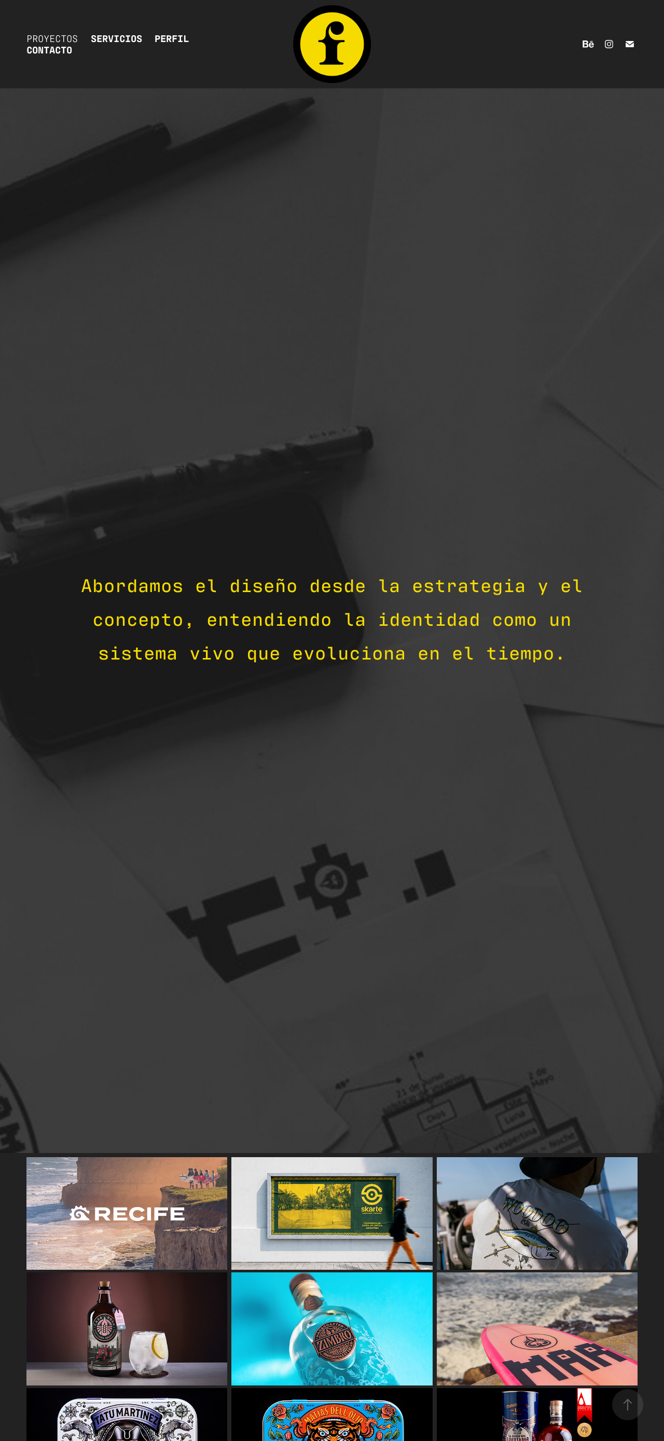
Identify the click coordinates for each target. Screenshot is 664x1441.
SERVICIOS (116, 37)
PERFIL (172, 37)
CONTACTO (49, 49)
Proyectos (52, 37)
